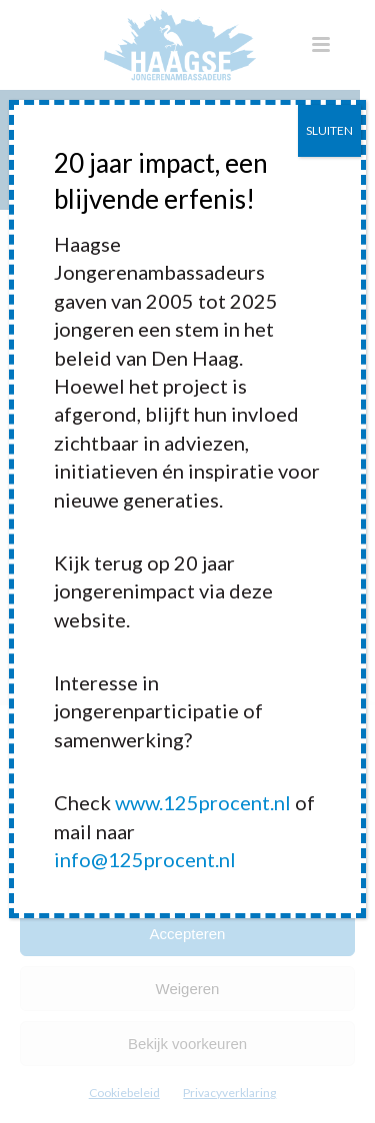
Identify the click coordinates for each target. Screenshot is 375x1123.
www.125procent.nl (203, 802)
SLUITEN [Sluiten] (329, 130)
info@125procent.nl (145, 859)
